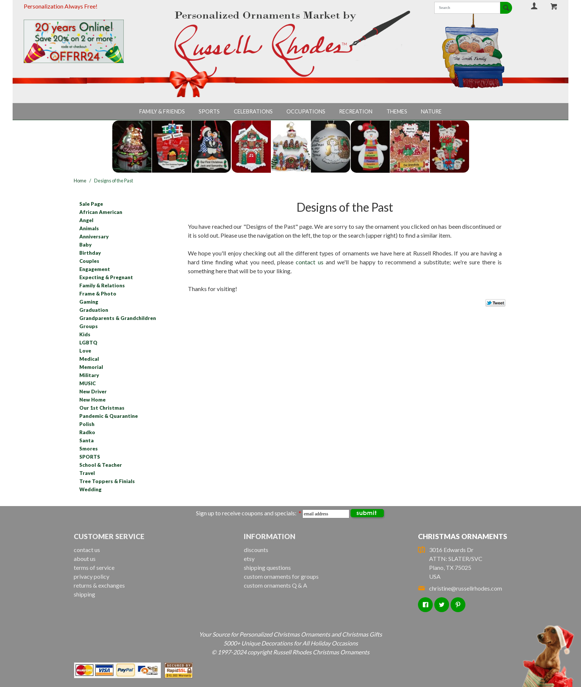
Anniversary (94, 237)
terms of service (94, 567)
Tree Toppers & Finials (107, 481)
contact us (309, 261)
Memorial (91, 367)
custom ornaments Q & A (275, 585)
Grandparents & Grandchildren (117, 318)
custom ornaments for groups (281, 576)
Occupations (305, 111)
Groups (88, 326)
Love (85, 351)
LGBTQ (88, 343)
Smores (88, 449)
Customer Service (109, 536)
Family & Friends (162, 111)
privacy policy (91, 576)
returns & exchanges (99, 585)
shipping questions (267, 567)
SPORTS (89, 457)
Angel (86, 220)
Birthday (90, 253)
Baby (85, 245)
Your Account (534, 6)
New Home (92, 400)
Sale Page (91, 204)
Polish (86, 424)
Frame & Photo (97, 294)
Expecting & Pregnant (106, 277)
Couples (89, 261)
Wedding (90, 489)
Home (80, 181)
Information (269, 536)
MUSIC (87, 383)
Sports (209, 111)
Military (89, 375)
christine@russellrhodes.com (460, 588)
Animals (89, 228)
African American (100, 212)
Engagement (94, 269)
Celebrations (253, 111)
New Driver (93, 391)
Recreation (355, 111)
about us (85, 558)
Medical (89, 359)
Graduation (93, 310)
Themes (396, 111)
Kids (84, 334)
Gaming (88, 302)
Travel (87, 473)
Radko (87, 432)
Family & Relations (102, 285)
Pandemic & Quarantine (108, 416)
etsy (249, 558)
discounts (256, 549)
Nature (431, 111)
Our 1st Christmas (101, 408)
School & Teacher (100, 465)
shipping (84, 594)
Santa (86, 440)
